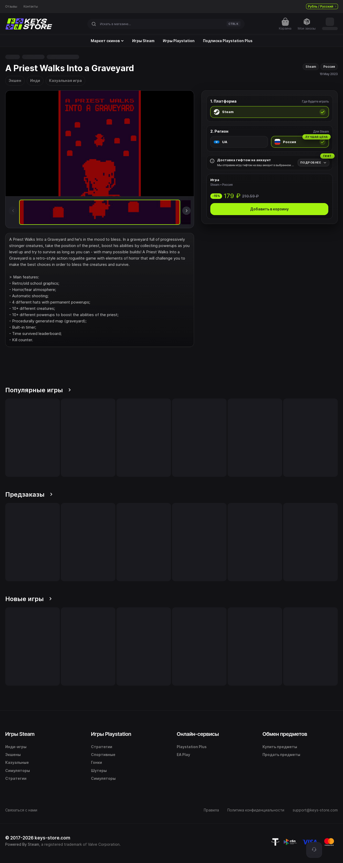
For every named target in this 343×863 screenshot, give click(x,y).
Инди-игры (15, 746)
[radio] (269, 112)
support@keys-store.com (315, 810)
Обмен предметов (284, 734)
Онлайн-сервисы (198, 734)
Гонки (96, 762)
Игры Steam (143, 41)
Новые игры (28, 599)
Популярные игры (38, 390)
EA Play (183, 754)
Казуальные (17, 762)
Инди (35, 80)
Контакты (31, 6)
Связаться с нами (21, 810)
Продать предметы (281, 754)
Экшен (15, 80)
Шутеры (99, 770)
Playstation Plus (192, 746)
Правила (211, 810)
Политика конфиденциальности (255, 810)
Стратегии (15, 778)
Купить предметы (279, 746)
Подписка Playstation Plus (228, 41)
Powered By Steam (22, 844)
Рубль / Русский (322, 6)
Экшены (13, 754)
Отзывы (11, 6)
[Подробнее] (313, 162)
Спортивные (103, 754)
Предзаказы (28, 494)
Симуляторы (17, 770)
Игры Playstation (179, 41)
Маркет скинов (107, 41)
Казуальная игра (65, 80)
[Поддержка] (314, 850)
